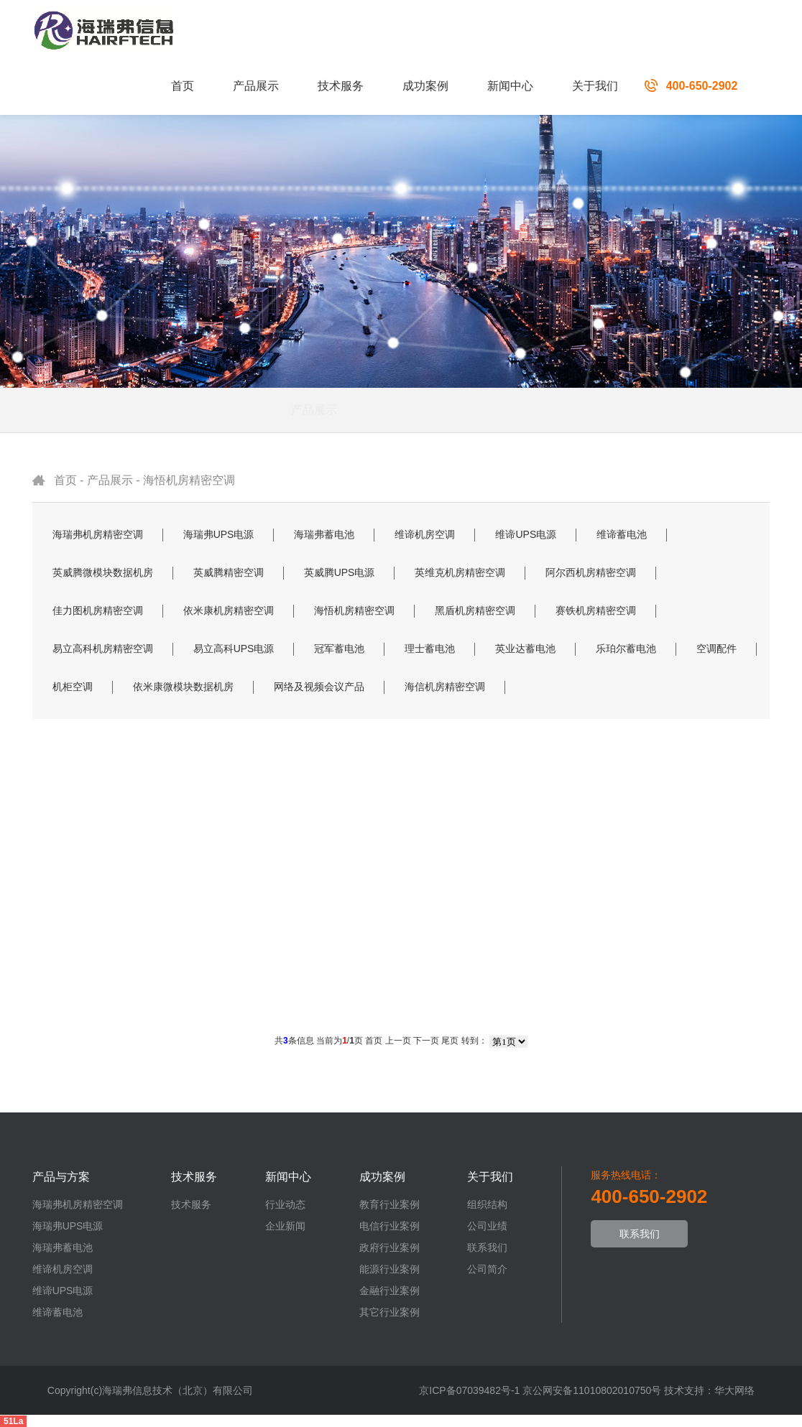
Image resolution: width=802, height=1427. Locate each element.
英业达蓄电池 (525, 648)
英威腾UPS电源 (339, 572)
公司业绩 (487, 1226)
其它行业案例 (389, 1312)
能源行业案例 (389, 1269)
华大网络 (734, 1390)
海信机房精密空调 (445, 686)
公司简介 (487, 1269)
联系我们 (487, 1247)
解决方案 (446, 410)
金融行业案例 (389, 1290)
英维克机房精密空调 (460, 572)
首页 (182, 86)
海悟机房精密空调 (189, 480)
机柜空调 (72, 686)
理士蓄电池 (430, 648)
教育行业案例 (389, 1204)
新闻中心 (510, 86)
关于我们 (595, 86)
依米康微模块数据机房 (183, 686)
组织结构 (487, 1204)
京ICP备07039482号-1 (469, 1390)
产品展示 (256, 86)
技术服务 (341, 86)
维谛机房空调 (425, 534)
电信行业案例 (389, 1226)
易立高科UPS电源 (234, 648)
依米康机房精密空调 (228, 610)
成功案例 (425, 86)
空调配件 (716, 648)
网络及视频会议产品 (319, 686)
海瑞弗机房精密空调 (97, 534)
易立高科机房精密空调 (102, 648)
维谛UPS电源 (525, 534)
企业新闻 (285, 1226)
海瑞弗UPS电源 (218, 534)
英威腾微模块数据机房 (102, 572)
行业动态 (285, 1204)
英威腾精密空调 (228, 572)
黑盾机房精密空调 (475, 610)
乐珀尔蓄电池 (626, 648)
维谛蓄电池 (621, 534)
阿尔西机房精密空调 (590, 572)
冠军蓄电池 (339, 648)
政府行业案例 (389, 1247)
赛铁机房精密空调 (596, 610)
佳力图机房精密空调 (97, 610)
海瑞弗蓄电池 (324, 534)
